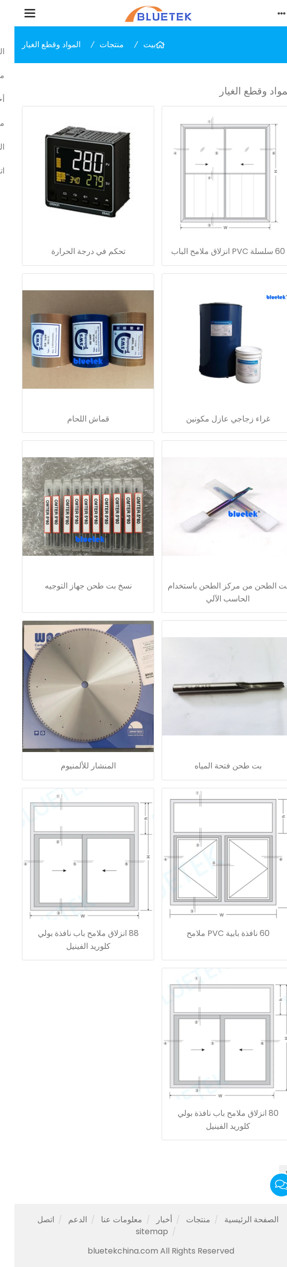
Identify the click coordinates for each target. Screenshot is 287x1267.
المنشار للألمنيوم (73, 765)
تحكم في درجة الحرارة (74, 251)
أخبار (150, 1219)
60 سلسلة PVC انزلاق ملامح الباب (214, 251)
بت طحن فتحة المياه (213, 765)
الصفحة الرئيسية (237, 1219)
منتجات (97, 44)
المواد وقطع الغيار (36, 44)
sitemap (137, 1231)
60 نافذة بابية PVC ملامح (213, 933)
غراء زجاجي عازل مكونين (214, 418)
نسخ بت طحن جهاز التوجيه (73, 585)
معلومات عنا (107, 1219)
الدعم (63, 1219)
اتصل (31, 1219)
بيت (135, 44)
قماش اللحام (74, 418)
